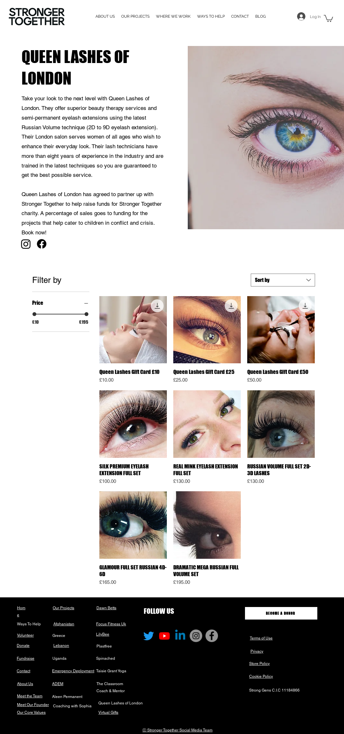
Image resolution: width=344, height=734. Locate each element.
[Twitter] (148, 636)
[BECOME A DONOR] (281, 613)
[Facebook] (41, 244)
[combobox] (283, 280)
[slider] (34, 314)
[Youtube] (164, 636)
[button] (173, 16)
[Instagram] (26, 244)
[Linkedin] (180, 636)
